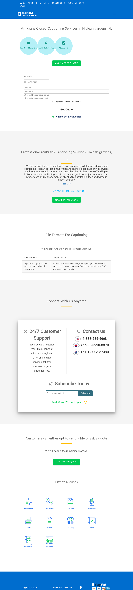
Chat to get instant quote (66, 116)
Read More (66, 184)
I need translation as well (36, 98)
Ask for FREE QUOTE (66, 63)
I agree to (67, 102)
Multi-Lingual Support (70, 191)
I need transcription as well (37, 95)
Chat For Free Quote (66, 199)
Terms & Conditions (72, 102)
